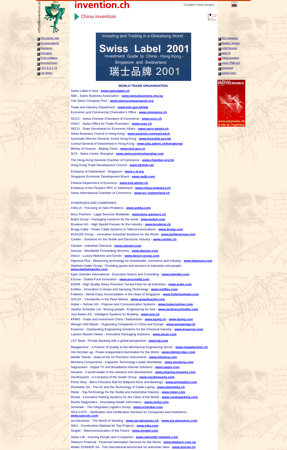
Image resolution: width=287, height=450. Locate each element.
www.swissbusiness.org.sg (142, 96)
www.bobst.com (153, 219)
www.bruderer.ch (158, 224)
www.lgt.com (158, 340)
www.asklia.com (138, 208)
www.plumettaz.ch (171, 387)
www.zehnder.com (176, 274)
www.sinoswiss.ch (153, 112)
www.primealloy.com (181, 382)
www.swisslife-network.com (157, 437)
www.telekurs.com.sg (180, 442)
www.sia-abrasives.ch (142, 420)
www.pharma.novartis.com (175, 372)
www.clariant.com (127, 245)
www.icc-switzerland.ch (152, 193)
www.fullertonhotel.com (181, 294)
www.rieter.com (173, 392)
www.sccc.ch (152, 118)
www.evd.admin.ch (133, 183)
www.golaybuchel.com (148, 299)
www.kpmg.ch (155, 319)
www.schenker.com (148, 407)
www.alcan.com (165, 334)
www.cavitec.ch (165, 239)
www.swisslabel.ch (115, 91)
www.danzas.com (145, 250)
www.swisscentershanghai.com (140, 153)
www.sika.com (147, 425)
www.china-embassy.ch (153, 188)
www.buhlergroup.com (178, 234)
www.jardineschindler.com (178, 309)
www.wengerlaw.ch (180, 324)
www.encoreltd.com (134, 279)
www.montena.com (179, 362)
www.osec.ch (142, 123)
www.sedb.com (143, 176)
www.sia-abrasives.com (179, 420)
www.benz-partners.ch (149, 214)
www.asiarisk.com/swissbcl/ (149, 133)
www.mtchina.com (163, 357)
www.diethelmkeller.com (89, 269)
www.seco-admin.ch (153, 128)
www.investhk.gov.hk (155, 138)
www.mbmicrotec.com (178, 352)
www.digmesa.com (198, 260)
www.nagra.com (167, 367)
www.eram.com (180, 284)
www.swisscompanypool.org (131, 101)
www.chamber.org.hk (158, 160)
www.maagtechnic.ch (191, 347)
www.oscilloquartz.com (156, 377)
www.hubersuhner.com (175, 304)
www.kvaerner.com (188, 329)
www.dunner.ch (183, 447)
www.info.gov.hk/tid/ (133, 107)
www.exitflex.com (164, 289)
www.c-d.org (134, 171)
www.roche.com (156, 402)
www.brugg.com (171, 229)
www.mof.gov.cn (132, 148)
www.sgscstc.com (84, 415)
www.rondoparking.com (180, 397)
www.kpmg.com (181, 319)
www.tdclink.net (142, 165)
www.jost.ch (150, 314)
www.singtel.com (145, 430)
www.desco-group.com (141, 255)
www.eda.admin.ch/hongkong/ (160, 143)
